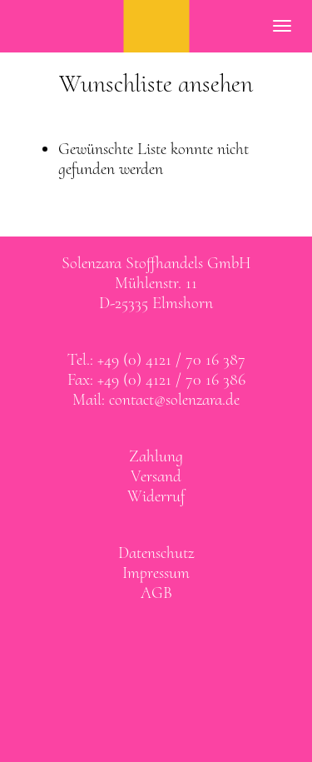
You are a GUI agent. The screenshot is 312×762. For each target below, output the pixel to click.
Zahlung (156, 456)
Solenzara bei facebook (139, 636)
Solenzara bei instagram (173, 636)
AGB (156, 593)
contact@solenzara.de (174, 400)
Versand (156, 476)
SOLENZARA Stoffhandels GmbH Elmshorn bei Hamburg (156, 26)
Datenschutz (156, 553)
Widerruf (156, 496)
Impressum (156, 573)
